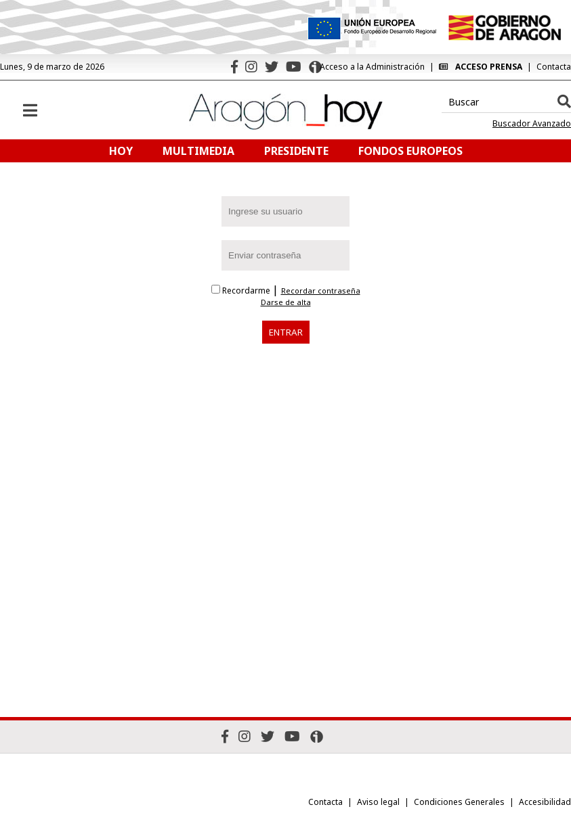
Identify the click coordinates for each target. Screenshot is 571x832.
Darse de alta (286, 302)
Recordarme (241, 290)
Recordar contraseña (320, 291)
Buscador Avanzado (531, 124)
